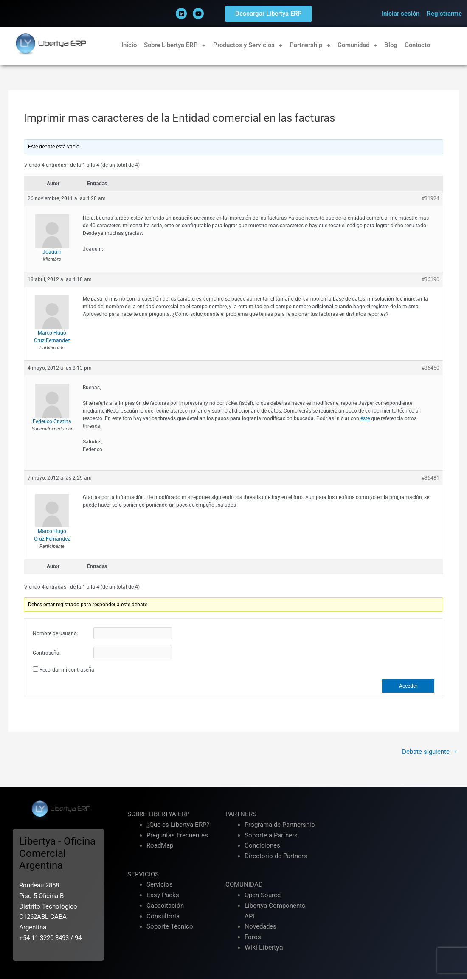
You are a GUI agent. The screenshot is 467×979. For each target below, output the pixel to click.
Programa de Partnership (280, 824)
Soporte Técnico (169, 926)
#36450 (430, 368)
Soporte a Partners (271, 835)
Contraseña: (47, 653)
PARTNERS (240, 814)
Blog (390, 45)
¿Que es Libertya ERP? (177, 824)
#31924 (430, 198)
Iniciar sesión (400, 13)
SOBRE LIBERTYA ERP (158, 814)
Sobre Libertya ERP (175, 45)
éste (365, 418)
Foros (253, 937)
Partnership (310, 45)
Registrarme (444, 13)
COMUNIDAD (244, 884)
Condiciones (262, 845)
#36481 (430, 478)
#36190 (430, 279)
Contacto (417, 45)
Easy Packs (162, 895)
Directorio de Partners (276, 856)
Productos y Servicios (248, 45)
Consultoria (163, 916)
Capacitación (165, 905)
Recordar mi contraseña (66, 670)
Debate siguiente (430, 752)
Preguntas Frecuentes (177, 835)
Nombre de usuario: (55, 633)
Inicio (129, 45)
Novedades (260, 926)
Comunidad (357, 45)
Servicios (159, 884)
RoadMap (159, 845)
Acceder (408, 686)
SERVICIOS (143, 874)
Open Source (263, 895)
